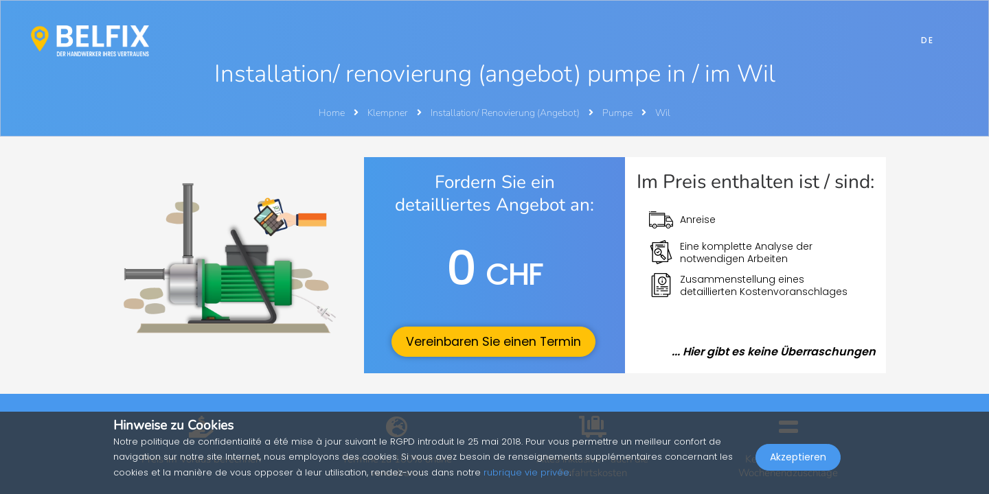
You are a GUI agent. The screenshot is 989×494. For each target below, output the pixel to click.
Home (332, 112)
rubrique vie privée (526, 472)
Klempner (388, 112)
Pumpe (618, 112)
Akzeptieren (798, 464)
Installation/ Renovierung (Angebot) (506, 112)
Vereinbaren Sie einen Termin (493, 341)
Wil (662, 112)
